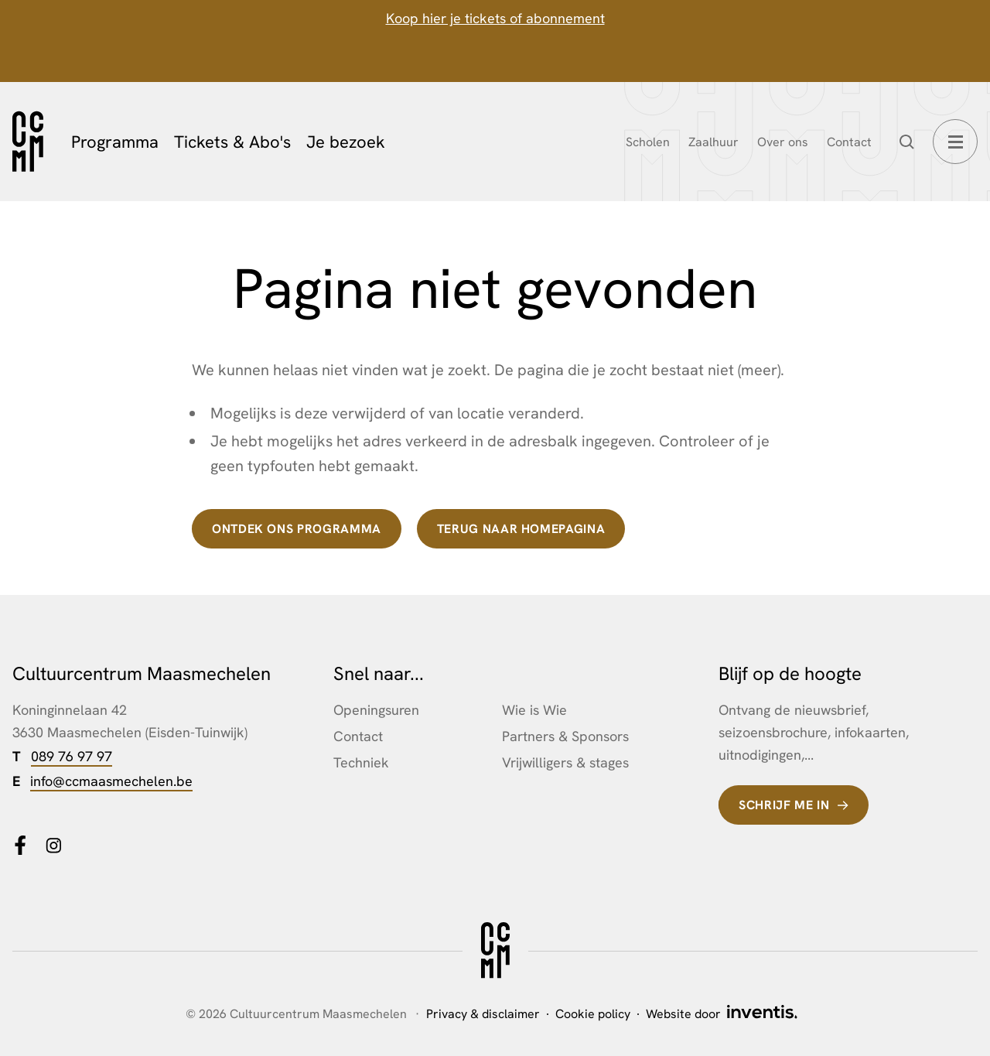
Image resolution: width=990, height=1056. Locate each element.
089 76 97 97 (71, 756)
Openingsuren (376, 710)
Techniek (361, 762)
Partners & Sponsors (565, 736)
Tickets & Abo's (232, 142)
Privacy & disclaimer (483, 1014)
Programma (115, 142)
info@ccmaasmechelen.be (111, 781)
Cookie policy (592, 1014)
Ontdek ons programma (296, 529)
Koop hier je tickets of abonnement (495, 18)
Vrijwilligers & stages (565, 762)
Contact (849, 142)
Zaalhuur (713, 142)
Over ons (782, 142)
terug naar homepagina (521, 529)
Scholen (648, 142)
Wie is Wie (534, 710)
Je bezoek (345, 142)
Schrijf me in (784, 805)
